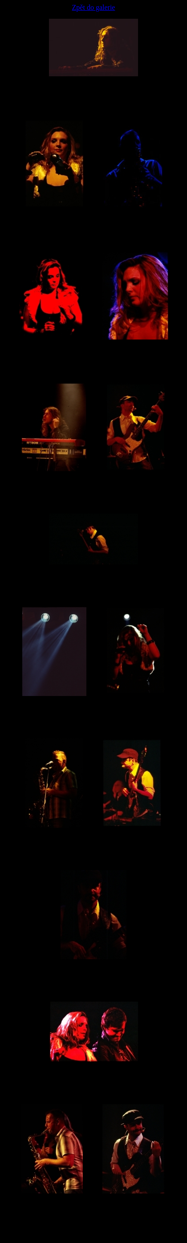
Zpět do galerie (93, 7)
